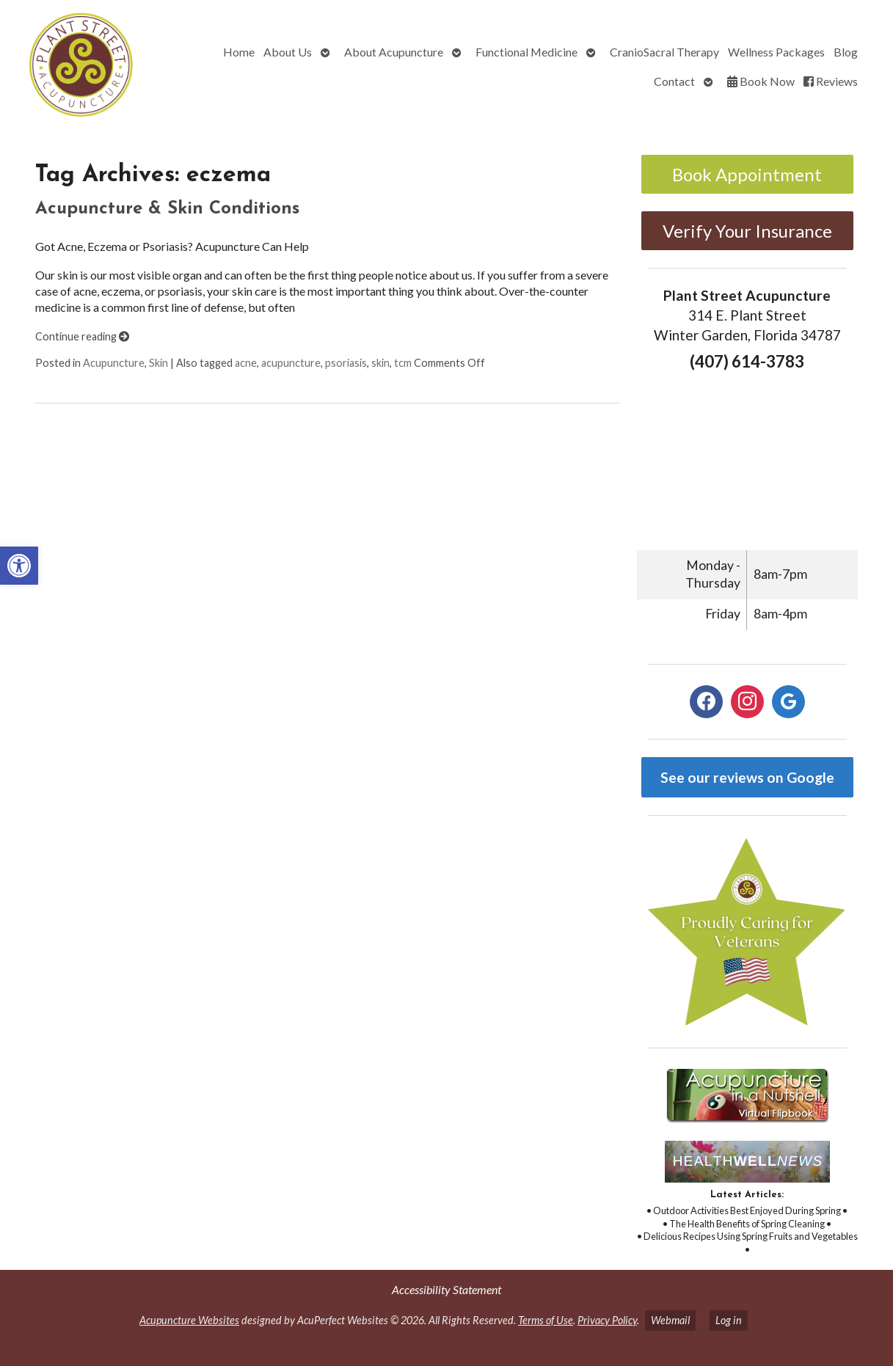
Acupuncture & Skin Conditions (167, 209)
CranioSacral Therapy (664, 52)
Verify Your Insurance (747, 230)
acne (246, 363)
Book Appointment (747, 174)
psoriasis (346, 363)
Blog (846, 52)
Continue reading (82, 336)
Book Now (761, 81)
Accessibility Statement (446, 1289)
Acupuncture (114, 363)
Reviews (830, 81)
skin (380, 363)
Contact (674, 81)
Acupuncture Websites (189, 1320)
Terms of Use (545, 1320)
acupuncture (291, 363)
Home (239, 52)
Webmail (670, 1320)
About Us (287, 52)
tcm (403, 363)
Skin (158, 363)
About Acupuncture (393, 52)
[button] (19, 566)
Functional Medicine (526, 52)
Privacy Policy (607, 1320)
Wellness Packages (776, 52)
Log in (728, 1320)
